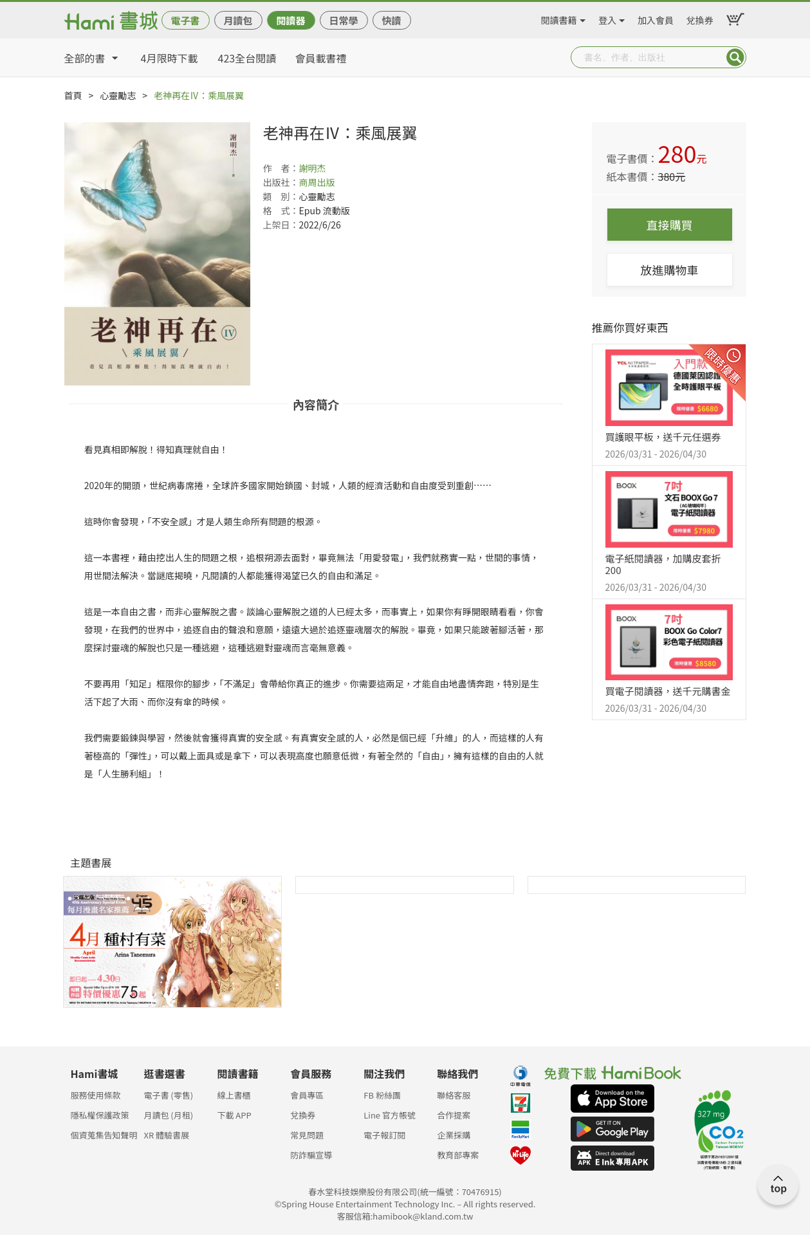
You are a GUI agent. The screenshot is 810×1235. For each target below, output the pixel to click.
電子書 (184, 20)
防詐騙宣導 (311, 1155)
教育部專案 (458, 1155)
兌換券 (699, 18)
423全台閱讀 (247, 58)
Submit (735, 57)
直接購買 (670, 224)
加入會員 (656, 18)
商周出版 (317, 182)
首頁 (73, 95)
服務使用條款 (96, 1095)
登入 (607, 18)
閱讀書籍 (559, 18)
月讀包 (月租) (168, 1115)
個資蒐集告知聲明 (104, 1135)
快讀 (391, 20)
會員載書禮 (321, 58)
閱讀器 (290, 20)
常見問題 (307, 1135)
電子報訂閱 (384, 1135)
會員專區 (307, 1095)
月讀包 (237, 20)
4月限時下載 (169, 58)
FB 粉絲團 (382, 1095)
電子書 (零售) (168, 1095)
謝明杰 (312, 168)
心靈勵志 (118, 95)
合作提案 (453, 1115)
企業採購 (453, 1135)
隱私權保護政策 (100, 1115)
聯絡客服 (453, 1095)
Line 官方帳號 (390, 1115)
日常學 (343, 20)
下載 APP (234, 1115)
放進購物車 (670, 269)
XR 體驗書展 (166, 1135)
